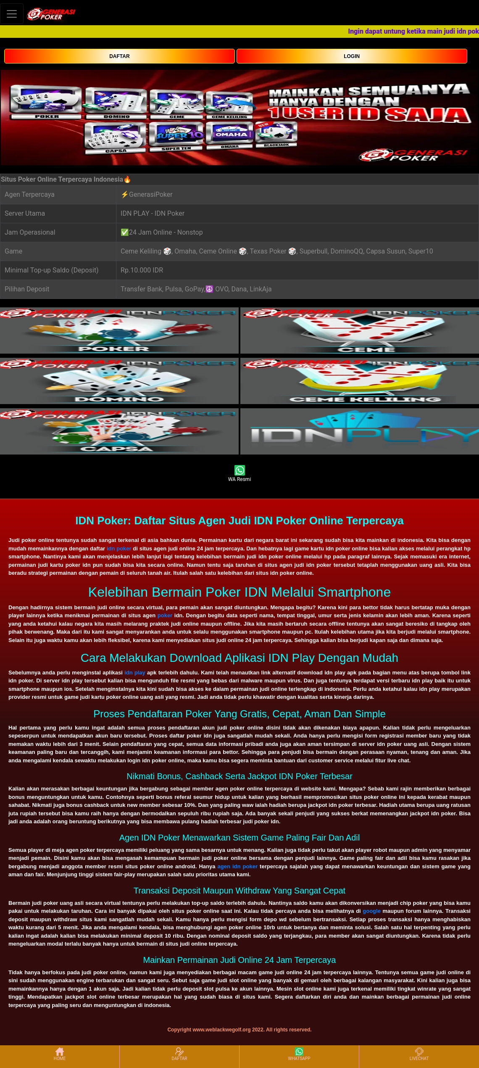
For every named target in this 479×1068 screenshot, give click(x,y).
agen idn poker (238, 866)
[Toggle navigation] (12, 13)
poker (165, 615)
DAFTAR (119, 56)
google (372, 911)
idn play (134, 672)
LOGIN (352, 56)
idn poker (119, 548)
